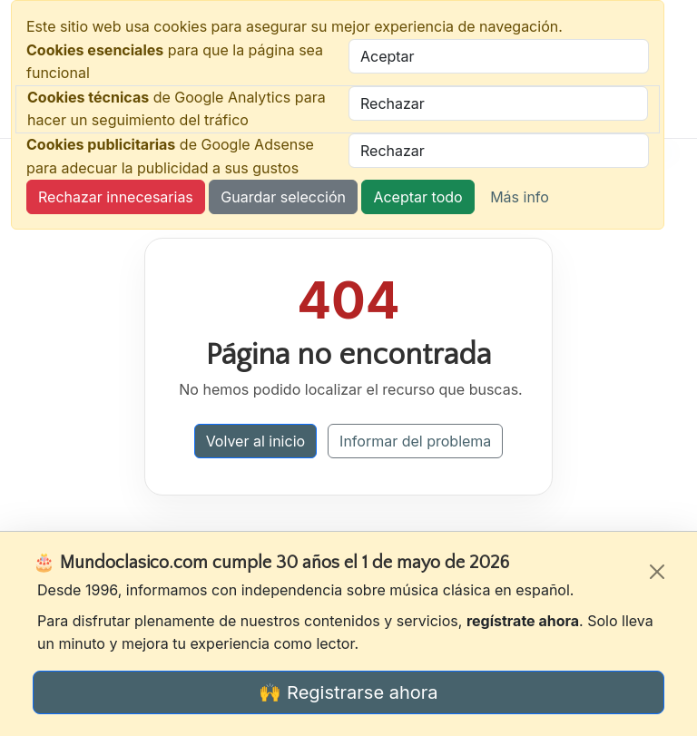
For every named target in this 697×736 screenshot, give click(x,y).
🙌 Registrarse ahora (348, 692)
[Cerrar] (657, 572)
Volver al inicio (255, 441)
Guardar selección (283, 197)
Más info (519, 197)
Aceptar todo (417, 197)
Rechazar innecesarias (115, 197)
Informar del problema (415, 441)
